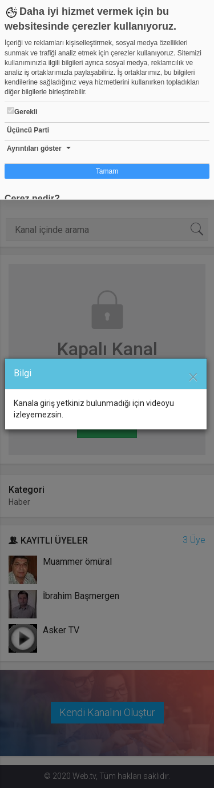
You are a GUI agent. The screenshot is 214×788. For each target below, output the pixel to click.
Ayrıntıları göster (34, 148)
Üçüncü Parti (28, 130)
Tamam (107, 171)
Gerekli (22, 111)
